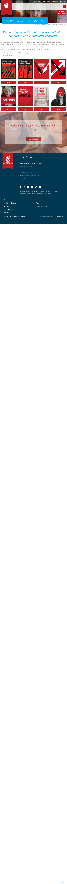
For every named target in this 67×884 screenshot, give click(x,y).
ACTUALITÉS (36, 1)
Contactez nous (57, 1)
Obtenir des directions (26, 166)
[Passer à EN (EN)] (64, 2)
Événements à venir (43, 200)
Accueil (37, 24)
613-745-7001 (30, 170)
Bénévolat (7, 212)
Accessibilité (60, 216)
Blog (37, 203)
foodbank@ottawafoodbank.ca (31, 175)
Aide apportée (9, 206)
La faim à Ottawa (44, 24)
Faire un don (46, 1)
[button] (61, 7)
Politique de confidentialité (46, 216)
